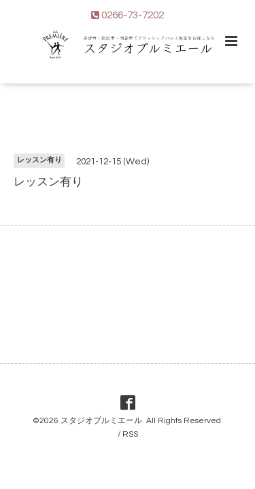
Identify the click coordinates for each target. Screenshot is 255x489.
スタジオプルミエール (101, 420)
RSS (130, 434)
